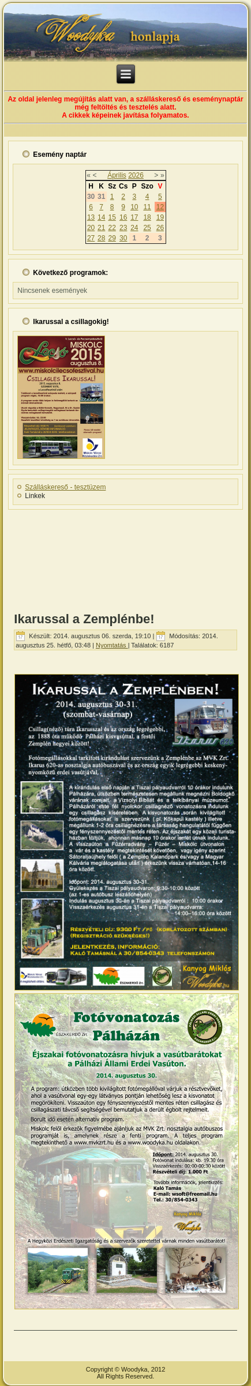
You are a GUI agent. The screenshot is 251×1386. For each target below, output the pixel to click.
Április (116, 175)
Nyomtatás (112, 645)
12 (160, 207)
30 (123, 238)
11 (147, 207)
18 (147, 217)
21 (101, 228)
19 (160, 217)
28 (101, 238)
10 (134, 207)
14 (101, 217)
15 (111, 217)
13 (91, 217)
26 (160, 228)
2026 (136, 175)
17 (134, 217)
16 (123, 217)
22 (111, 228)
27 (91, 238)
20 (91, 228)
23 (123, 228)
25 (147, 228)
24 (134, 228)
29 (111, 238)
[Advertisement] (125, 557)
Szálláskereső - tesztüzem (65, 487)
